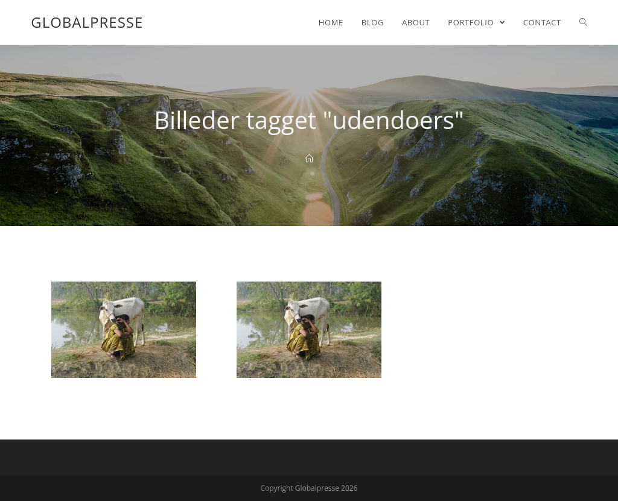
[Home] (309, 158)
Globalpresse (87, 22)
